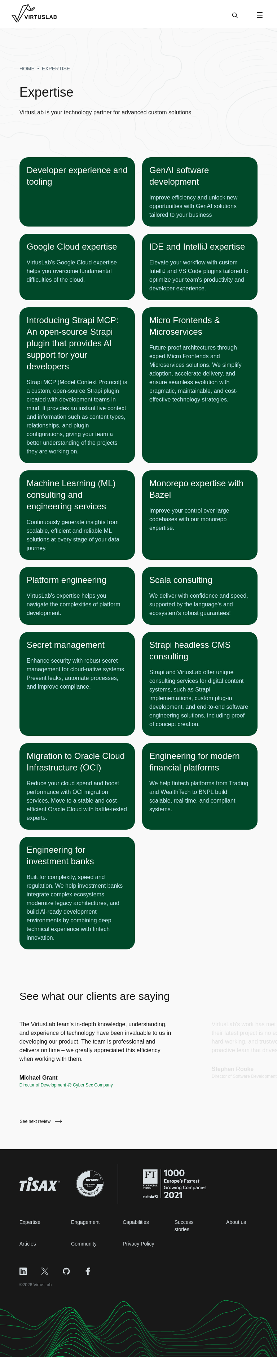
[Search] (235, 18)
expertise (56, 68)
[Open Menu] (259, 15)
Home (27, 68)
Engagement (85, 1222)
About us (236, 1222)
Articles (27, 1244)
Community (84, 1244)
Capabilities (136, 1222)
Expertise (29, 1222)
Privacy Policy (138, 1244)
